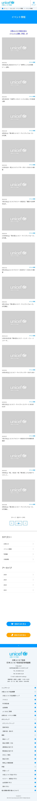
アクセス (5, 700)
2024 (5, 585)
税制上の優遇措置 (7, 763)
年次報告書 (5, 703)
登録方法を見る (18, 624)
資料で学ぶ (5, 786)
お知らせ (6, 544)
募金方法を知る (18, 635)
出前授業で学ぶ (7, 783)
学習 (3, 767)
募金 (3, 735)
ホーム (5, 8)
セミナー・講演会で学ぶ (9, 779)
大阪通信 (6, 559)
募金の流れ (5, 759)
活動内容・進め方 (7, 731)
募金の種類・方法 (7, 743)
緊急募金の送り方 (7, 751)
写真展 (6, 554)
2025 (5, 580)
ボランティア (5, 719)
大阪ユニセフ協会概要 (8, 692)
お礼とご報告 (6, 755)
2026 (5, 575)
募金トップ (5, 739)
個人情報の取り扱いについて (10, 790)
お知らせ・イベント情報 (9, 715)
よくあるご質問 (7, 711)
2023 (5, 590)
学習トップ (5, 771)
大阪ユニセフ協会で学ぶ (9, 775)
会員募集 (5, 707)
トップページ (6, 688)
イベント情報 (29, 8)
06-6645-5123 (20, 671)
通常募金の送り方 (7, 747)
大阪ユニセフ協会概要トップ (11, 696)
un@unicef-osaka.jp (20, 676)
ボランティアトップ (8, 723)
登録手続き (5, 727)
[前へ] (18, 523)
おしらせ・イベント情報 (16, 8)
